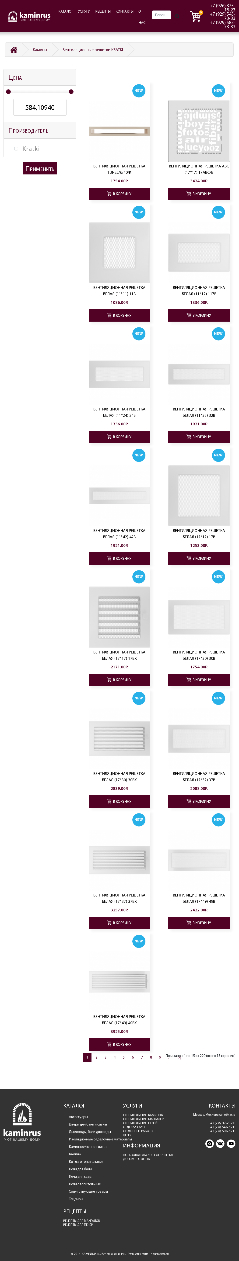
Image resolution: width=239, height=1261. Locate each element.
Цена (15, 77)
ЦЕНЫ (127, 1135)
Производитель (28, 130)
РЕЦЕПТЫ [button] (103, 11)
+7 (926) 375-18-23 (222, 8)
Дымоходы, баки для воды (90, 1131)
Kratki (31, 148)
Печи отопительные (85, 1184)
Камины (40, 49)
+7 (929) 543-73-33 (222, 16)
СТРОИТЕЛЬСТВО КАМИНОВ (143, 1115)
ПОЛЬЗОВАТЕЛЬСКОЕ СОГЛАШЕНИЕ (148, 1155)
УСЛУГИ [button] (84, 11)
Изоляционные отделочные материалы (92, 1139)
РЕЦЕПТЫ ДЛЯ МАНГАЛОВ (81, 1221)
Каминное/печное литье (88, 1146)
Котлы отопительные (86, 1161)
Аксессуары (78, 1117)
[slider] (8, 91)
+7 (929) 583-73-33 (222, 24)
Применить (39, 168)
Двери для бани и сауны (88, 1124)
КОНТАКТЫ (125, 11)
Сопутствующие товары (88, 1191)
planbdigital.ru (160, 1254)
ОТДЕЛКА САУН (134, 1127)
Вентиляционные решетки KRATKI (93, 49)
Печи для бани (80, 1169)
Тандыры (76, 1199)
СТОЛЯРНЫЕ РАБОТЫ (138, 1131)
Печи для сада (80, 1176)
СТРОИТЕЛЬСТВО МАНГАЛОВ (143, 1119)
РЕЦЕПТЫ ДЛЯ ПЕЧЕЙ (78, 1225)
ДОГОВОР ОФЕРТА (136, 1159)
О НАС (141, 17)
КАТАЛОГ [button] (65, 11)
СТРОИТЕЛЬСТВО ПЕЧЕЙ (140, 1123)
